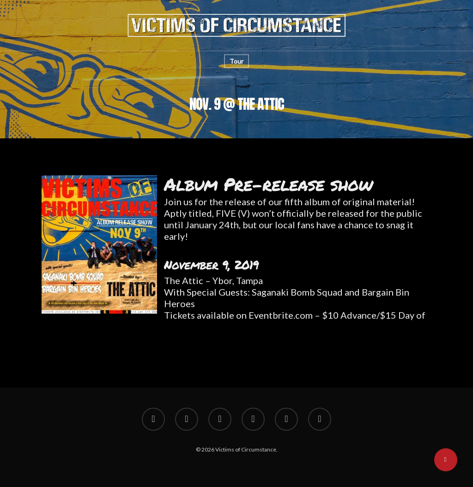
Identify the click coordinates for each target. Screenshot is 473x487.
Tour (236, 61)
